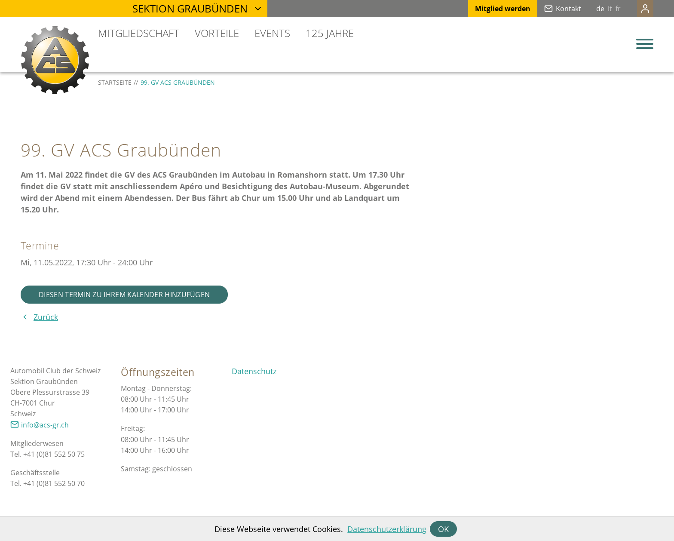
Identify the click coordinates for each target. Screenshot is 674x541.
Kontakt (551, 8)
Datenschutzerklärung (386, 529)
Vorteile (217, 33)
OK (443, 529)
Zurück (46, 317)
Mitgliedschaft (138, 33)
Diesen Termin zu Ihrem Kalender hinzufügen (124, 294)
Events (272, 33)
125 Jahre (330, 33)
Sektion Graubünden (190, 8)
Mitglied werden (485, 8)
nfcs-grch (45, 425)
